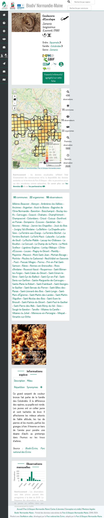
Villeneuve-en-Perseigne (43, 313)
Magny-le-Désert (41, 251)
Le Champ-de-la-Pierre (46, 243)
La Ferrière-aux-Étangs (30, 232)
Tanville (35, 309)
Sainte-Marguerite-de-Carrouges (48, 280)
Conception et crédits (73, 509)
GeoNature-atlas (26, 516)
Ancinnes (16, 207)
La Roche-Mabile (31, 240)
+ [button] (15, 96)
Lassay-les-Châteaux (51, 240)
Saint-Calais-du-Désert (36, 272)
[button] (15, 100)
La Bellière (42, 229)
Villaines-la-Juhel (20, 313)
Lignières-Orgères (31, 247)
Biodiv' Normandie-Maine (44, 5)
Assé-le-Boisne (41, 207)
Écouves (40, 221)
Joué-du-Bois (60, 225)
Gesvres (16, 225)
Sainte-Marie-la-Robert (23, 283)
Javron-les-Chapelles (41, 225)
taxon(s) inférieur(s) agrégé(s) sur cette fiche (53, 77)
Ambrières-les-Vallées (52, 203)
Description (19, 380)
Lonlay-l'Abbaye (49, 247)
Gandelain (50, 221)
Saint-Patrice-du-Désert (33, 302)
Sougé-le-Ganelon (21, 309)
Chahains (42, 214)
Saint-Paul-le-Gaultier (57, 302)
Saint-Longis (51, 291)
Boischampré (48, 211)
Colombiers (32, 218)
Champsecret (18, 218)
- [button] (15, 103)
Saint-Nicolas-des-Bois (34, 298)
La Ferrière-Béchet (52, 232)
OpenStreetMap (31, 168)
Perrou (41, 262)
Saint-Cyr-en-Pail (49, 276)
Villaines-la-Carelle (50, 309)
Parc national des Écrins (56, 516)
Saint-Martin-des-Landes (41, 294)
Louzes (27, 251)
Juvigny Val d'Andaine (24, 229)
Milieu (29, 380)
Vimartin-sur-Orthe (21, 316)
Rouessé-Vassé (31, 269)
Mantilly (55, 251)
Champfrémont (56, 214)
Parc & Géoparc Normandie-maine (49, 168)
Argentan (27, 207)
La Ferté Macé (37, 236)
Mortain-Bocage (58, 254)
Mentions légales (88, 509)
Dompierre (29, 221)
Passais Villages (28, 262)
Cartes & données (57, 509)
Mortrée (16, 258)
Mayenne (16, 254)
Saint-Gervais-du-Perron (36, 287)
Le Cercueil (27, 243)
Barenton (35, 211)
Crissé (43, 218)
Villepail (61, 313)
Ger (59, 221)
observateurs (54, 197)
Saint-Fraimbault (44, 283)
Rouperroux (46, 269)
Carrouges (22, 214)
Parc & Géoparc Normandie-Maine (37, 509)
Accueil (19, 509)
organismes (37, 197)
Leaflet (21, 168)
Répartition (19, 387)
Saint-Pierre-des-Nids (24, 305)
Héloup (25, 225)
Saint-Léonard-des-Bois (31, 291)
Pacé (16, 262)
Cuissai (51, 218)
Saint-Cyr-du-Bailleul (29, 276)
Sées (59, 305)
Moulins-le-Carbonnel (32, 258)
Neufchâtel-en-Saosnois (56, 258)
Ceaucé (32, 214)
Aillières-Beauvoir (20, 203)
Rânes (25, 265)
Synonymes (32, 387)
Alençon (35, 203)
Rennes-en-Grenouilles (41, 265)
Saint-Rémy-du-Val (46, 305)
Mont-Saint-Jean (41, 254)
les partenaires (37, 186)
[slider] (44, 162)
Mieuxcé (27, 254)
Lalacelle (50, 236)
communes (20, 197)
